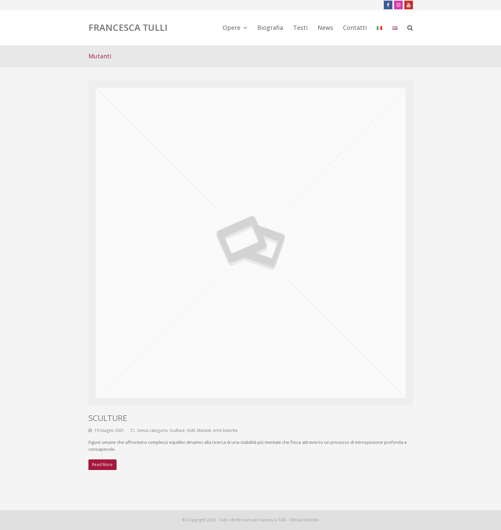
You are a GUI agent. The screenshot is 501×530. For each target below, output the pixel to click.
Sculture (177, 430)
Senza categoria (152, 430)
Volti (191, 430)
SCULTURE (107, 417)
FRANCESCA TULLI (128, 27)
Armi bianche (225, 430)
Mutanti (204, 430)
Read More (102, 464)
